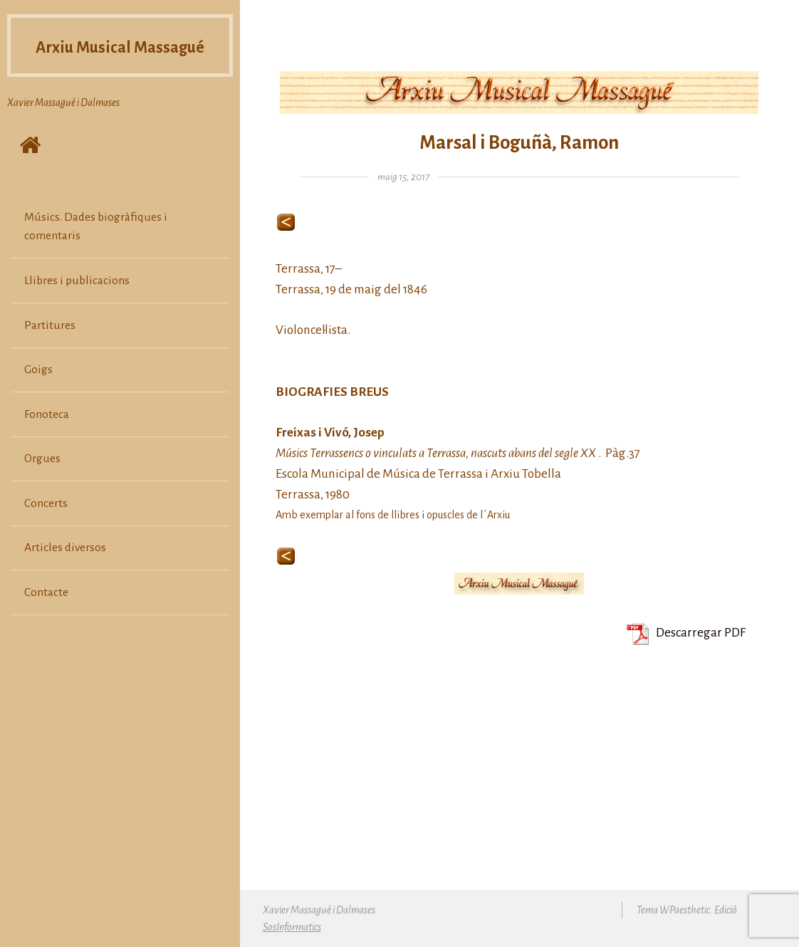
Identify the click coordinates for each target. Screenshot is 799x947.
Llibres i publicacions (77, 307)
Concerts (46, 530)
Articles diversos (65, 575)
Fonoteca (46, 441)
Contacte (46, 619)
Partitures (49, 352)
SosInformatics (292, 927)
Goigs (38, 397)
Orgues (42, 486)
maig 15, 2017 (403, 177)
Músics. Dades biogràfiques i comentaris (95, 253)
